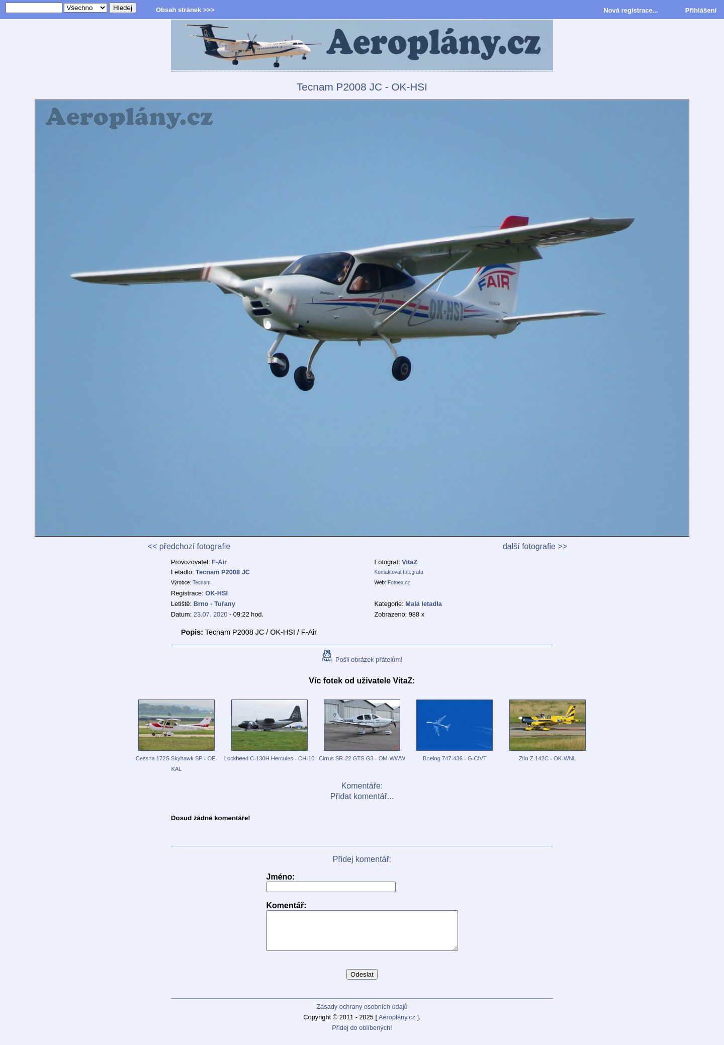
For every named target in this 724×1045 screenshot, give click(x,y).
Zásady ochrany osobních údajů (361, 1014)
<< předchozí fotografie (189, 546)
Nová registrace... (630, 10)
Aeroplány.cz (397, 1024)
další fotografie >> (535, 546)
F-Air (219, 562)
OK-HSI (216, 593)
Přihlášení (700, 10)
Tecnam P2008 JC (223, 572)
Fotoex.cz (399, 582)
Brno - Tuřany (214, 603)
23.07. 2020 (211, 614)
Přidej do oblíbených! (362, 1035)
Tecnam (202, 582)
